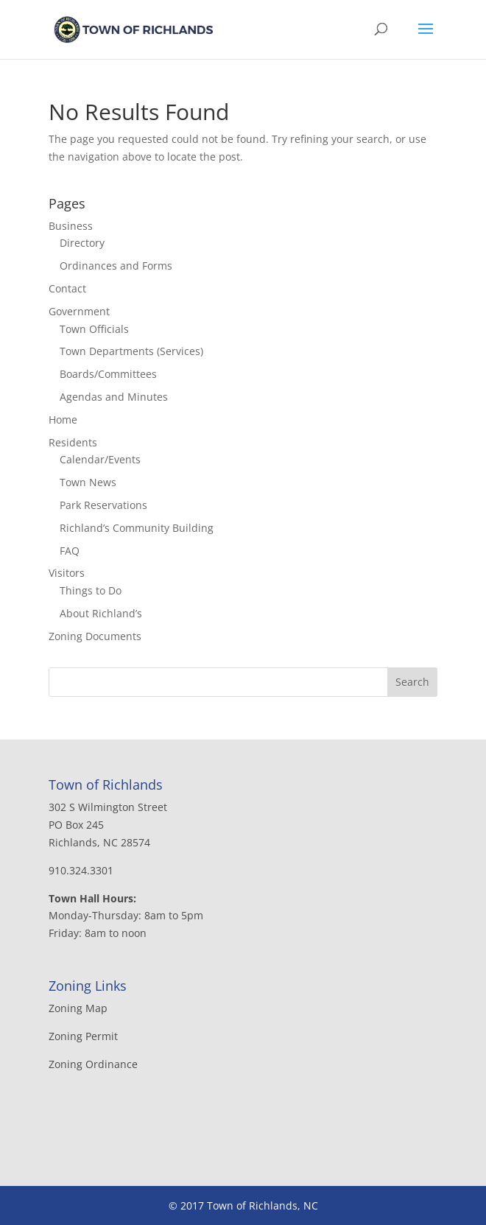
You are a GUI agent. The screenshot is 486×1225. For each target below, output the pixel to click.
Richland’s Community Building (137, 528)
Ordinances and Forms (116, 266)
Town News (88, 482)
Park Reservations (103, 505)
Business (71, 226)
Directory (82, 243)
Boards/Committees (108, 374)
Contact (67, 288)
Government (79, 311)
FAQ (70, 551)
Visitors (67, 573)
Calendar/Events (100, 459)
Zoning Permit (83, 1036)
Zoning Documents (95, 636)
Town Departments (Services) (131, 351)
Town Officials (94, 329)
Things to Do (91, 590)
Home (63, 420)
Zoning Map (78, 1008)
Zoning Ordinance (93, 1064)
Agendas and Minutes (114, 397)
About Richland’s (101, 613)
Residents (73, 442)
